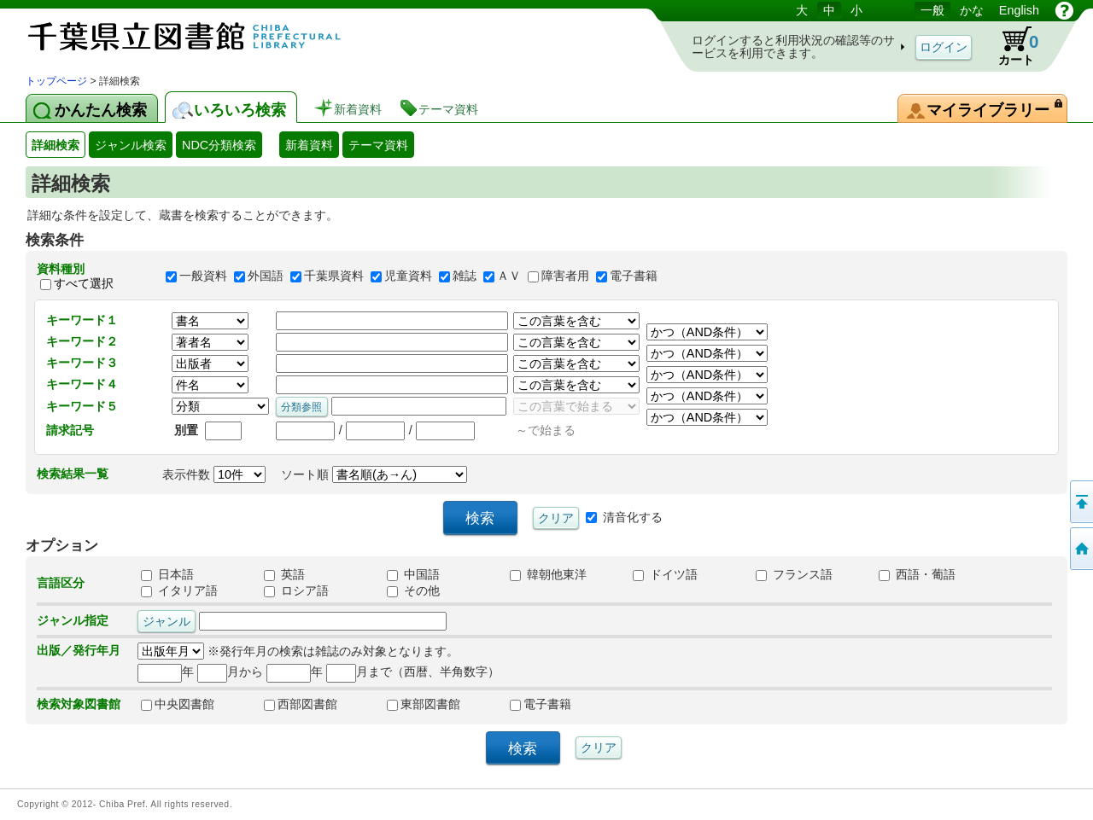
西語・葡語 (917, 574)
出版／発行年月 (78, 650)
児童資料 (408, 276)
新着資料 (309, 145)
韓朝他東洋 (548, 574)
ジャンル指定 (72, 620)
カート (1010, 46)
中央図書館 (177, 704)
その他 (413, 590)
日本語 (167, 574)
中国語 (413, 574)
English (1019, 10)
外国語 (265, 276)
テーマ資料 (378, 145)
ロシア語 (296, 590)
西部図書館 (300, 704)
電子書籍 (634, 276)
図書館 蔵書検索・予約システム (205, 36)
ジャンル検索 (131, 145)
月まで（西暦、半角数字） (413, 671)
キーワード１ (82, 320)
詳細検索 (55, 145)
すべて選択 (84, 283)
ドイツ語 (665, 574)
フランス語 (794, 574)
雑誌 (464, 276)
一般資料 (203, 276)
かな (972, 10)
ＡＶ (509, 276)
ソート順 (374, 474)
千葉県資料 (334, 276)
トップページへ (1080, 548)
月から (230, 671)
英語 (284, 574)
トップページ (56, 81)
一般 (932, 10)
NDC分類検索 (219, 145)
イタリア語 (179, 590)
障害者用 (565, 276)
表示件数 (214, 474)
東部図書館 (423, 704)
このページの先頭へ (1080, 501)
